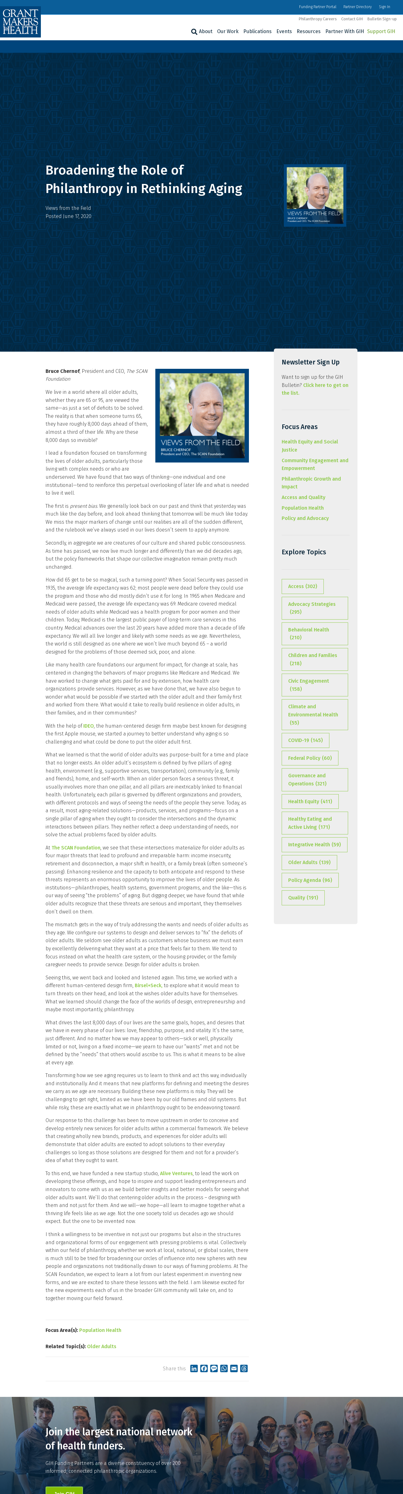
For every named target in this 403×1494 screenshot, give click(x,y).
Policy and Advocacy (305, 518)
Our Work (228, 31)
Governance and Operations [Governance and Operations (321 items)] (307, 780)
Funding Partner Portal (317, 7)
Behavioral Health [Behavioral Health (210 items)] (308, 634)
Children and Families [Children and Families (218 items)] (312, 659)
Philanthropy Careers (318, 19)
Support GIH (381, 31)
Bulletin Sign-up (382, 19)
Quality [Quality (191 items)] (303, 898)
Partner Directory (357, 7)
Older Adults (101, 1346)
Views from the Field (68, 208)
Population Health (100, 1330)
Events (284, 31)
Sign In (384, 7)
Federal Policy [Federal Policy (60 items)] (310, 758)
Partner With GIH (344, 31)
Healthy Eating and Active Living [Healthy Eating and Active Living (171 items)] (310, 823)
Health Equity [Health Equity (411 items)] (310, 802)
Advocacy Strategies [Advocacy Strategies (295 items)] (312, 608)
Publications (257, 31)
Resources (309, 31)
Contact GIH (352, 19)
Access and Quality (303, 497)
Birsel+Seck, (149, 985)
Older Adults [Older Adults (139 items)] (309, 862)
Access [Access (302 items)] (302, 586)
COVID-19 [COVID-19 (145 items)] (305, 740)
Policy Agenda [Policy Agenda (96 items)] (310, 880)
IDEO (88, 726)
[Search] (193, 32)
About (205, 31)
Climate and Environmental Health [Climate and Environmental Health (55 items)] (313, 715)
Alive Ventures (176, 1173)
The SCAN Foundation (75, 848)
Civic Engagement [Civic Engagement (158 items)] (308, 685)
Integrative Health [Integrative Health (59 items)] (314, 845)
